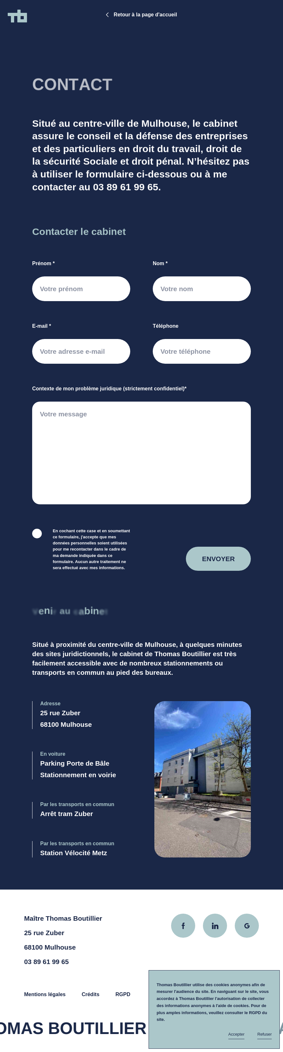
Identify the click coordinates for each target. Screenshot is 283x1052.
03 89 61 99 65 (125, 190)
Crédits (90, 994)
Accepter (236, 1034)
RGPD (122, 994)
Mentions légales (45, 994)
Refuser (264, 1034)
